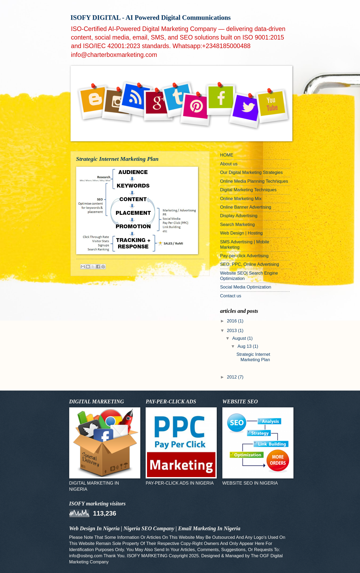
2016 (232, 320)
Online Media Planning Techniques (254, 181)
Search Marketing (237, 224)
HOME (227, 155)
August (239, 338)
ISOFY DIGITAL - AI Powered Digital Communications (151, 17)
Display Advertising (239, 215)
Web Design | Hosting (241, 233)
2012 (232, 377)
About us (229, 163)
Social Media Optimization (245, 287)
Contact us (230, 295)
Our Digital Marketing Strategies (251, 172)
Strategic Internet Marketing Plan (117, 158)
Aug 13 (245, 346)
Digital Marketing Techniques (248, 189)
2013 (232, 330)
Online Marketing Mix (241, 198)
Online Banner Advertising (245, 207)
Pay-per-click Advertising (244, 255)
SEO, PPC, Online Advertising (249, 264)
